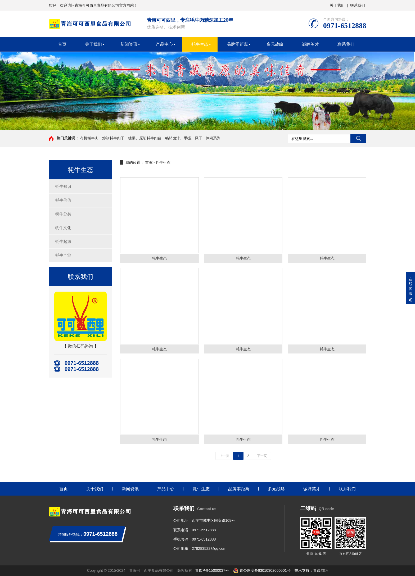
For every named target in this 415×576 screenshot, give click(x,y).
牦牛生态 (199, 44)
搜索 (358, 138)
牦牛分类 (63, 214)
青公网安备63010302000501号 (262, 570)
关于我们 (337, 5)
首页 (62, 44)
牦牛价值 (63, 200)
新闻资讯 (128, 44)
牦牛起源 (63, 241)
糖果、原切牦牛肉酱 (144, 138)
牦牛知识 (63, 186)
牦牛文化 (63, 227)
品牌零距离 (237, 44)
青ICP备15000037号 (212, 570)
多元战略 (275, 44)
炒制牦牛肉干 (113, 138)
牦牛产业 (63, 255)
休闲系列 (213, 138)
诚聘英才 (310, 44)
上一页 (224, 456)
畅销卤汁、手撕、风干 (183, 138)
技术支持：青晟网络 (311, 570)
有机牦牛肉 (89, 138)
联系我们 (357, 5)
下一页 (262, 456)
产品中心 (164, 44)
